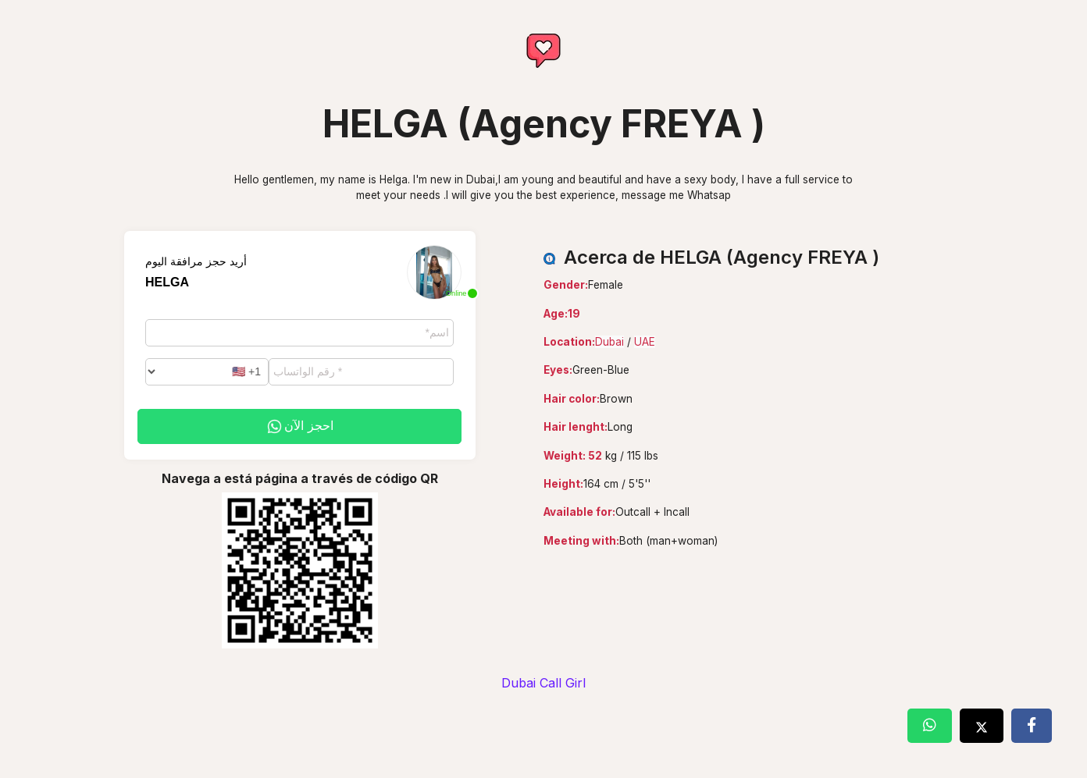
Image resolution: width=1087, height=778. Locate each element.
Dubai (609, 342)
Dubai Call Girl (543, 683)
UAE (644, 342)
